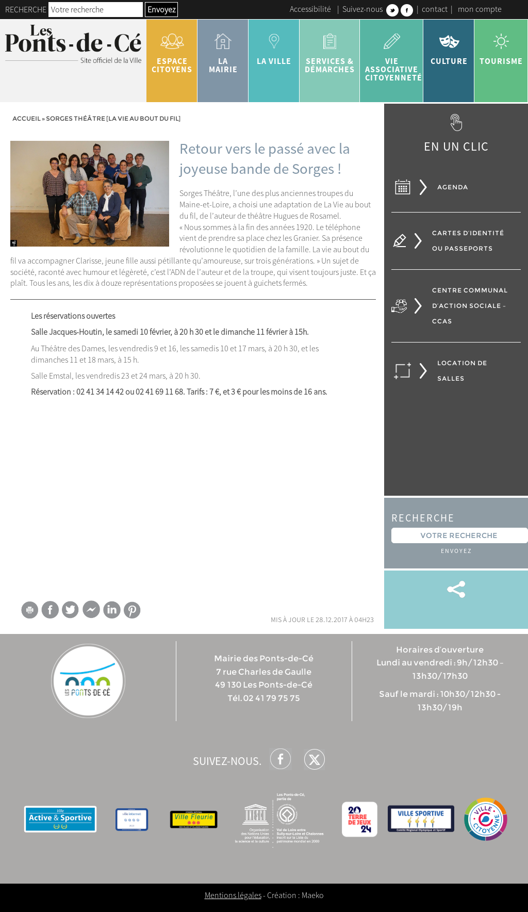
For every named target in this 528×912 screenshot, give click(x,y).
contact (435, 9)
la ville (274, 45)
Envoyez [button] (161, 9)
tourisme (501, 45)
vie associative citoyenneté (393, 54)
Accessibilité (310, 9)
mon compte (480, 9)
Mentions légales (233, 895)
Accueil (26, 118)
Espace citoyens (172, 49)
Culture (448, 45)
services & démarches (330, 49)
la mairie (223, 49)
